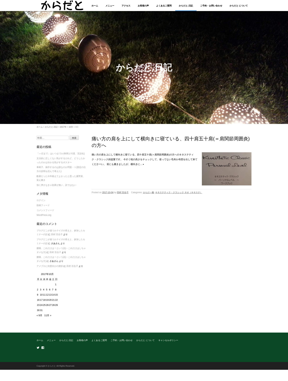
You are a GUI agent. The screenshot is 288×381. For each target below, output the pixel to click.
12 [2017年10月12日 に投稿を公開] (47, 297)
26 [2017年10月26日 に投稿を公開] (47, 307)
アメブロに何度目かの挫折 (50, 268)
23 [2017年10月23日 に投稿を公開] (38, 307)
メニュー (109, 5)
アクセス (126, 5)
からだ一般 (148, 194)
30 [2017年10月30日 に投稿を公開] (38, 312)
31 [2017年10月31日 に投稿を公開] (41, 312)
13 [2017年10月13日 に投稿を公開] (50, 297)
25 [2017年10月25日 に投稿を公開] (44, 307)
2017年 (63, 129)
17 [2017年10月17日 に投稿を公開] (41, 302)
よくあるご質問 (164, 5)
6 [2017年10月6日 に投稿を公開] (49, 291)
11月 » (47, 317)
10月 (71, 129)
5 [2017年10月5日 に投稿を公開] (46, 291)
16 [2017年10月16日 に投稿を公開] (38, 302)
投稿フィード (43, 207)
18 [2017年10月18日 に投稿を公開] (44, 302)
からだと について (239, 5)
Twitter (38, 349)
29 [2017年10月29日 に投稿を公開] (56, 307)
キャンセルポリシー (168, 342)
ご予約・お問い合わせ (211, 5)
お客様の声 (143, 5)
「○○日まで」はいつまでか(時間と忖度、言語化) (61, 155)
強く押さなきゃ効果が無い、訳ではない (56, 187)
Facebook (42, 349)
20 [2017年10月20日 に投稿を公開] (50, 302)
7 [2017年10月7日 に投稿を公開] (52, 291)
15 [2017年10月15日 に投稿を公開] (56, 297)
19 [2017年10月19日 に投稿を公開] (47, 302)
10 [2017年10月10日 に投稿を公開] (41, 297)
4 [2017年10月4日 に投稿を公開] (43, 291)
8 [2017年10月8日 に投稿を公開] (55, 291)
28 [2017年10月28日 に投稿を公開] (53, 307)
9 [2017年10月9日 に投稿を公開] (37, 297)
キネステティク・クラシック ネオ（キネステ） (178, 194)
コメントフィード (45, 212)
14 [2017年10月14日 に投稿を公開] (53, 297)
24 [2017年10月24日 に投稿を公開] (41, 307)
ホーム (94, 5)
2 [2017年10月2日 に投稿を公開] (37, 291)
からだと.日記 (186, 5)
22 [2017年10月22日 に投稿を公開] (56, 302)
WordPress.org (44, 217)
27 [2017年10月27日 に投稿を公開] (50, 307)
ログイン (41, 202)
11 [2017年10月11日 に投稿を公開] (44, 297)
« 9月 (39, 317)
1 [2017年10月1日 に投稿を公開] (55, 286)
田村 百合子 (123, 194)
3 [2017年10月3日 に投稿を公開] (40, 291)
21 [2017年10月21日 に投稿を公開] (53, 302)
